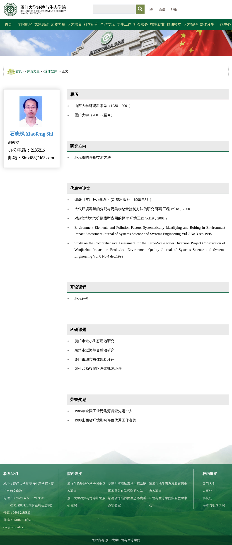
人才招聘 (190, 24)
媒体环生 (207, 24)
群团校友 (174, 24)
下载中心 (223, 24)
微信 (162, 9)
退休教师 (50, 71)
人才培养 (74, 24)
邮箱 (174, 9)
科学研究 (91, 24)
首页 (8, 24)
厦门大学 (209, 484)
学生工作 (124, 24)
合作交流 (107, 24)
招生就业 (157, 24)
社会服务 (140, 24)
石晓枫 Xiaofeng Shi (31, 134)
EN (151, 9)
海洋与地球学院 (214, 505)
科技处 (207, 498)
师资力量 (58, 24)
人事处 (207, 491)
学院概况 (25, 24)
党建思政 (41, 24)
